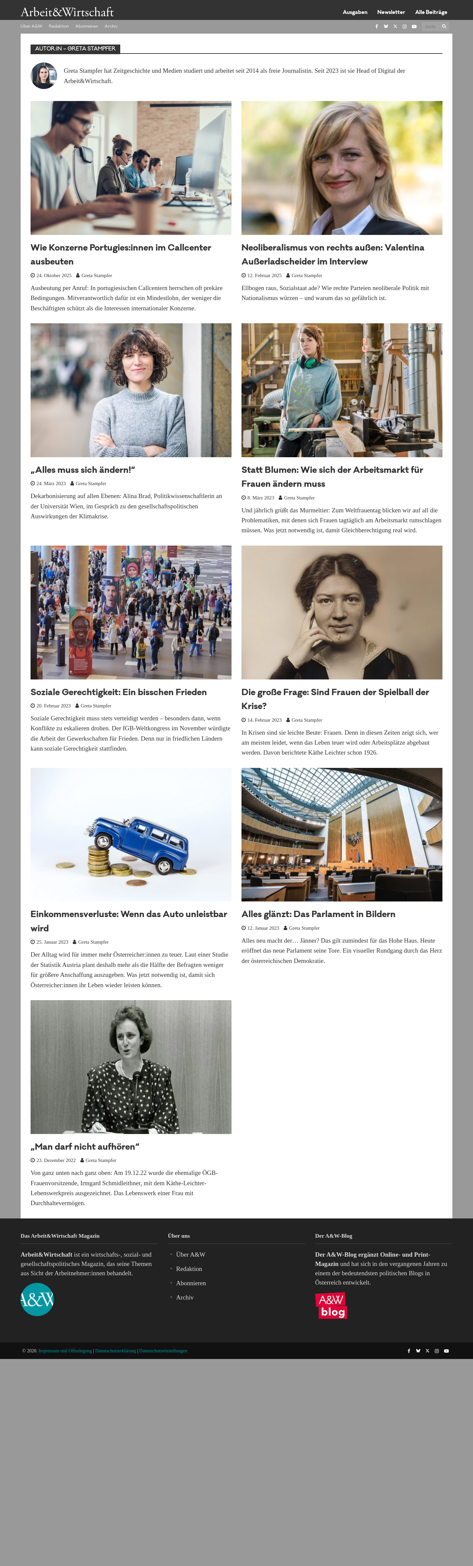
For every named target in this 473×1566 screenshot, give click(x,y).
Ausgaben (355, 12)
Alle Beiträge (431, 12)
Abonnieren (86, 27)
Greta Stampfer (96, 275)
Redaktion (59, 27)
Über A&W (31, 27)
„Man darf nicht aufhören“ (85, 1148)
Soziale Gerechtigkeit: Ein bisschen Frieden (119, 693)
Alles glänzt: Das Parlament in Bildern (318, 915)
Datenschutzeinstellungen (163, 1350)
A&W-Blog (342, 1254)
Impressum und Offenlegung (65, 1350)
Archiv (111, 27)
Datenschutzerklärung (115, 1350)
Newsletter (391, 12)
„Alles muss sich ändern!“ (83, 471)
